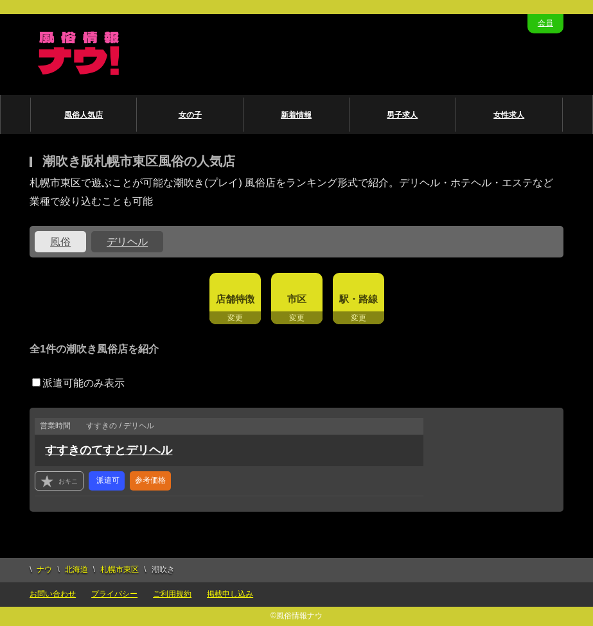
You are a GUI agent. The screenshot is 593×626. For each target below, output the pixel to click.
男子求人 (402, 114)
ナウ (44, 569)
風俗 (60, 241)
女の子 (190, 114)
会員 (545, 23)
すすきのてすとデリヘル (108, 450)
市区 (296, 298)
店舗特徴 (235, 298)
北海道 (76, 569)
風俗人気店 (83, 114)
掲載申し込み (230, 593)
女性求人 (508, 114)
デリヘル (127, 241)
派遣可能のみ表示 (78, 383)
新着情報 (296, 114)
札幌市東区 (119, 569)
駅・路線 (358, 298)
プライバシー (114, 593)
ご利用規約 (172, 593)
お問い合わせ (53, 593)
